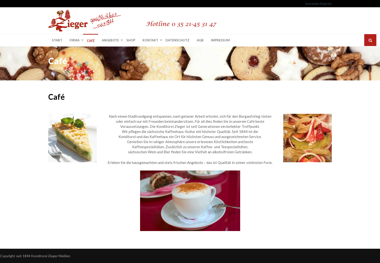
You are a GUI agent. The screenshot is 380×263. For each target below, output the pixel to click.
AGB (200, 40)
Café (91, 41)
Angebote (110, 40)
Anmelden (312, 4)
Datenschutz (178, 40)
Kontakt (150, 40)
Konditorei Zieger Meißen (50, 256)
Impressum (220, 40)
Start (57, 40)
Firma (74, 40)
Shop (130, 40)
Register (326, 4)
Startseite (55, 68)
